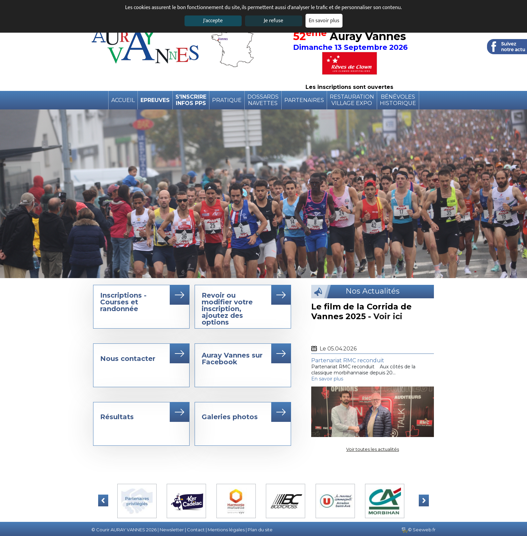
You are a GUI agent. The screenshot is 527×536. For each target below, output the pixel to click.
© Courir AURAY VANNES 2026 (124, 529)
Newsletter (172, 529)
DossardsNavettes (263, 100)
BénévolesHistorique (398, 100)
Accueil (123, 100)
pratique (227, 100)
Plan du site (260, 529)
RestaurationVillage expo (352, 100)
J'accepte (212, 20)
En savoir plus (324, 20)
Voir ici (387, 316)
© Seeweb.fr (419, 529)
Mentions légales (226, 529)
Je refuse (273, 20)
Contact (196, 529)
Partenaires (304, 100)
